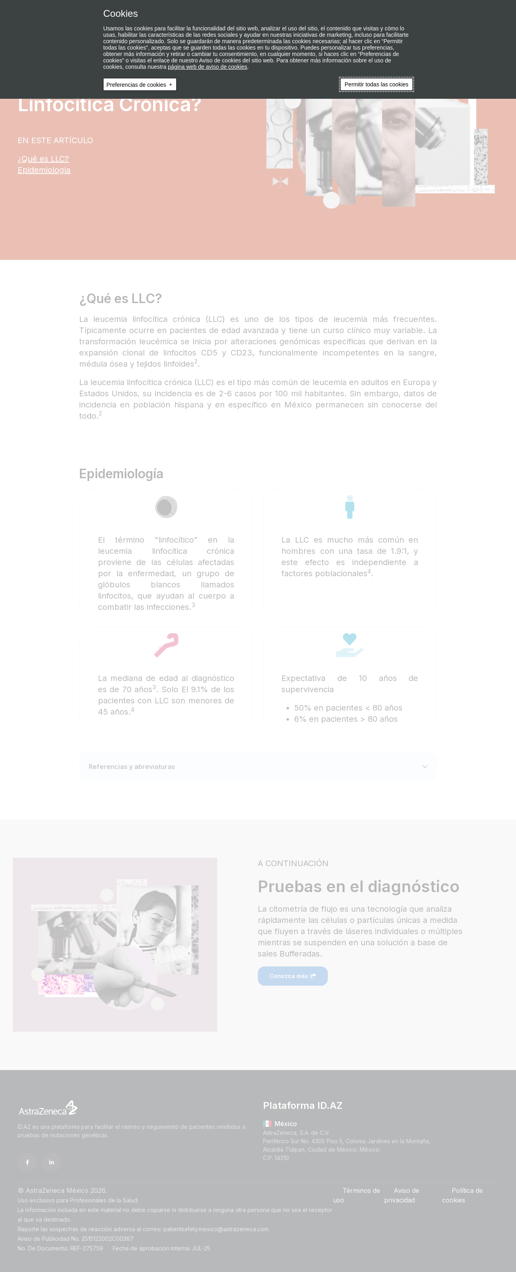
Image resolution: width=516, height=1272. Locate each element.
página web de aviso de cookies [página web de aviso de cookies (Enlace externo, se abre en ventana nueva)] (207, 67)
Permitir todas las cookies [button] (376, 84)
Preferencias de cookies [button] (136, 84)
